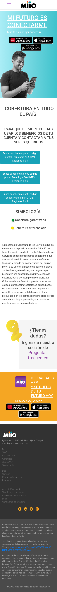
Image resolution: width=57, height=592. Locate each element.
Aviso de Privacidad (11, 489)
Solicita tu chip (8, 465)
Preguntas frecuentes (38, 355)
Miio (4, 449)
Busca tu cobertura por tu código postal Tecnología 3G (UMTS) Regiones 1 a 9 (20, 177)
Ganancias (7, 459)
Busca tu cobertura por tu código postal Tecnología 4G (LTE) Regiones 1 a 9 (20, 198)
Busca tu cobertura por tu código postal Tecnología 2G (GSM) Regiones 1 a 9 (20, 157)
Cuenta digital (8, 455)
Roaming (6, 480)
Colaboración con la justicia (14, 495)
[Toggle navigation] (9, 4)
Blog (4, 471)
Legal (4, 499)
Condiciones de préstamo (13, 502)
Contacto (6, 474)
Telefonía (6, 452)
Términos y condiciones (13, 492)
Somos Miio (7, 462)
